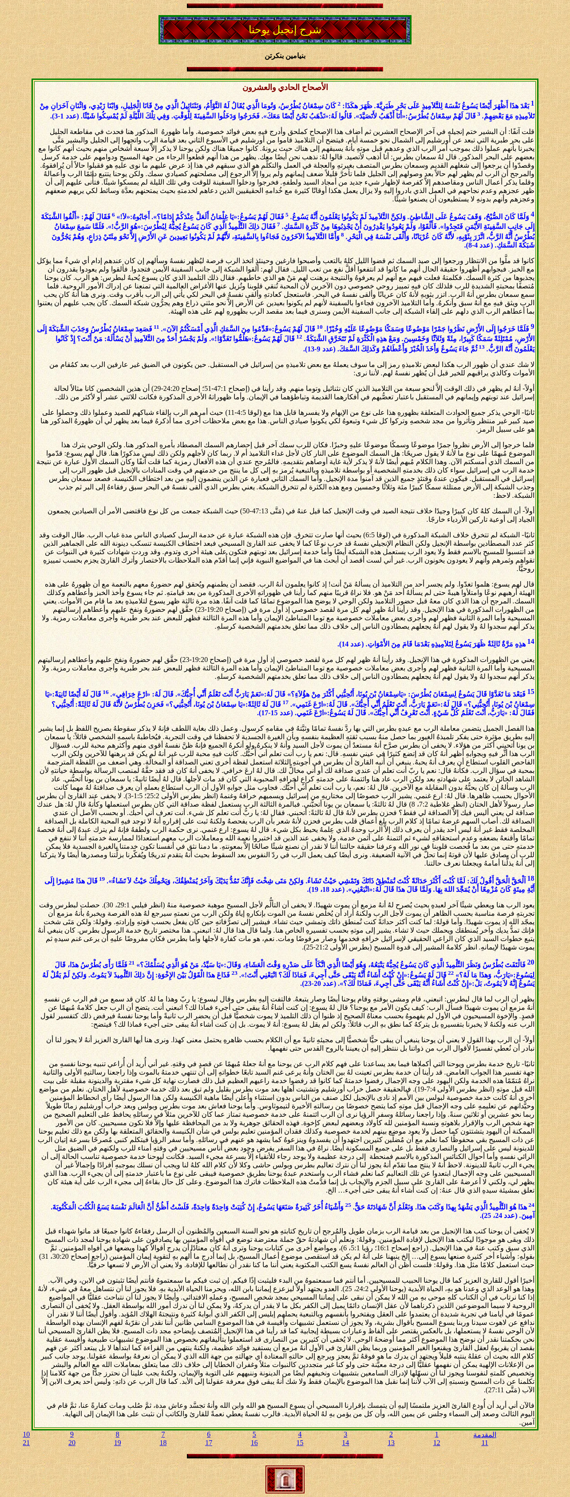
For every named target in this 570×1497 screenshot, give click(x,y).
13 (391, 1442)
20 (71, 1442)
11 (484, 1442)
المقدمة (484, 1434)
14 (345, 1442)
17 (208, 1442)
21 (26, 1442)
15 (300, 1442)
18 (162, 1442)
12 (436, 1442)
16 (254, 1442)
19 (117, 1442)
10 (26, 1434)
